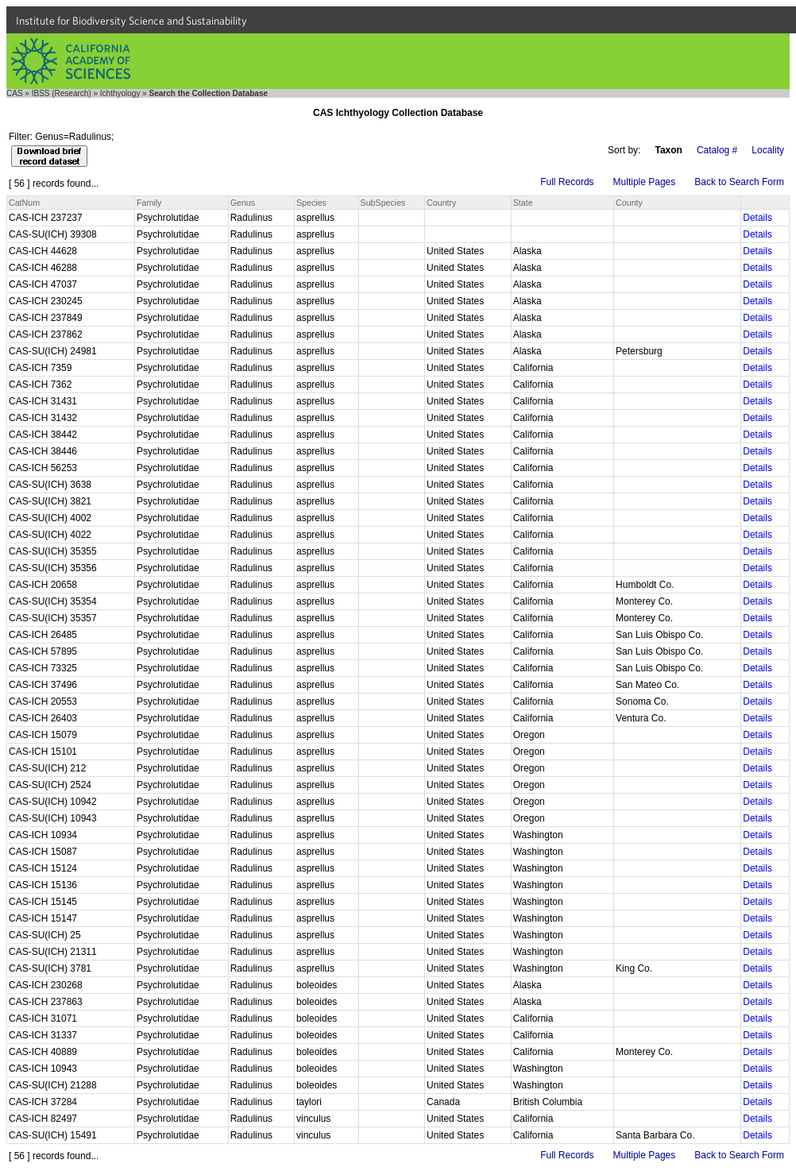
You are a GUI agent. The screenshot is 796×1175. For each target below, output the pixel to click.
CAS (14, 93)
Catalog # (717, 150)
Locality (768, 150)
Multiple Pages (644, 181)
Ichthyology (120, 93)
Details (757, 217)
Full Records (566, 181)
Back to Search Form (739, 181)
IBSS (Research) (61, 93)
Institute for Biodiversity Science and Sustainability (131, 20)
